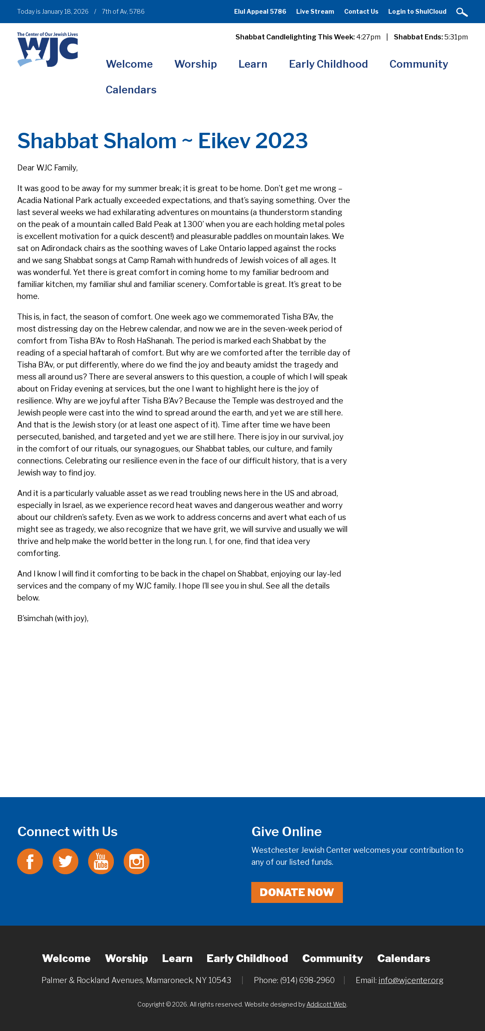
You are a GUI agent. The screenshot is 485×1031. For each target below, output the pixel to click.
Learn (253, 64)
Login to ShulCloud (417, 11)
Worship (195, 64)
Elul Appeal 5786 (260, 11)
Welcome (129, 64)
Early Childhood (328, 64)
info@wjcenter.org (410, 980)
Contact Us (361, 11)
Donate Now (297, 892)
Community (419, 64)
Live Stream (315, 11)
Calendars (131, 90)
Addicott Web (326, 1004)
